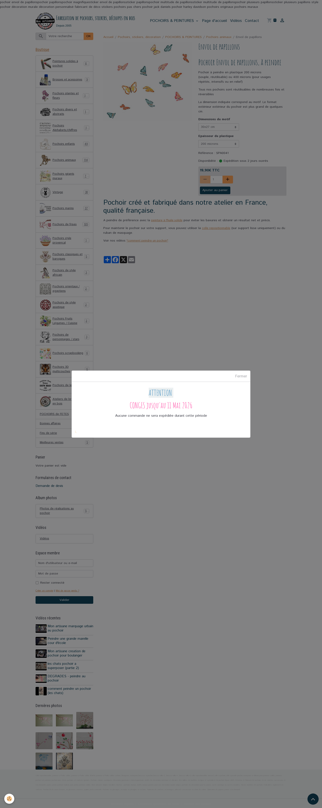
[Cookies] (9, 799)
